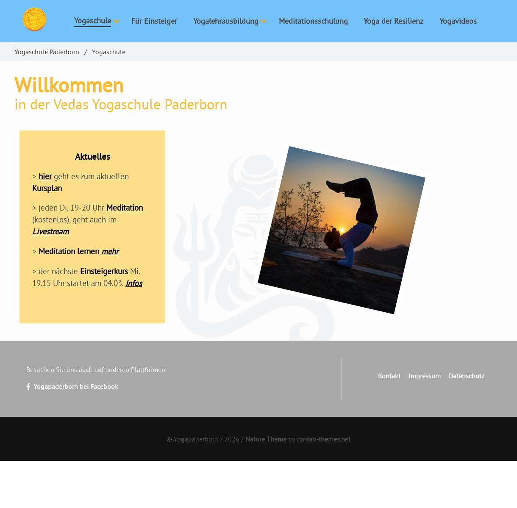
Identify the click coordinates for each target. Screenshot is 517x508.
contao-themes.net (323, 439)
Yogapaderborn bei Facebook (72, 386)
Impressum (425, 376)
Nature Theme (265, 439)
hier (45, 176)
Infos (133, 283)
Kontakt (389, 376)
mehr (109, 251)
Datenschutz (466, 376)
